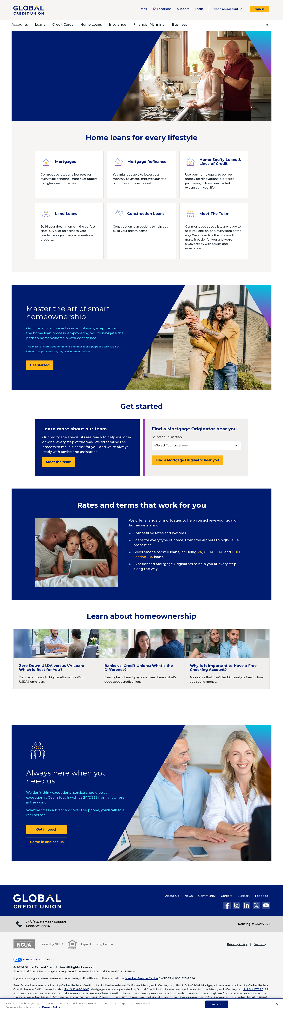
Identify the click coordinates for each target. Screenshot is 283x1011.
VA (199, 552)
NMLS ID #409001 (76, 989)
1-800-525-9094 (38, 926)
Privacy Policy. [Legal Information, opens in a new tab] (51, 1007)
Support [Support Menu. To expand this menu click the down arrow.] (183, 9)
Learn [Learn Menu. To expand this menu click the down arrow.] (199, 9)
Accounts (20, 25)
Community (206, 896)
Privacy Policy (237, 944)
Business (179, 25)
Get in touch (46, 829)
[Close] (277, 1004)
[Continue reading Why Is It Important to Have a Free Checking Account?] (226, 659)
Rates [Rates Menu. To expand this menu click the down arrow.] (142, 9)
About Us (172, 896)
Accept (216, 1004)
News (188, 896)
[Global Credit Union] (28, 10)
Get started (40, 365)
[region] (141, 1004)
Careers (226, 896)
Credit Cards (62, 25)
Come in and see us (47, 842)
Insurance (117, 25)
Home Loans (91, 25)
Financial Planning (149, 25)
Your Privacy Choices (37, 959)
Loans (40, 25)
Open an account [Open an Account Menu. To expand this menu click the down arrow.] (226, 9)
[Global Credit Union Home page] (37, 901)
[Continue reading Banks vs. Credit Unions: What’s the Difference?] (141, 659)
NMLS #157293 (253, 989)
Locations (162, 9)
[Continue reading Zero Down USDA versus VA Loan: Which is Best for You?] (56, 659)
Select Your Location (167, 437)
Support (244, 896)
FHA (219, 552)
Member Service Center (141, 978)
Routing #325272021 (254, 924)
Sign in (259, 9)
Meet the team (58, 462)
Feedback (262, 896)
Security (260, 944)
